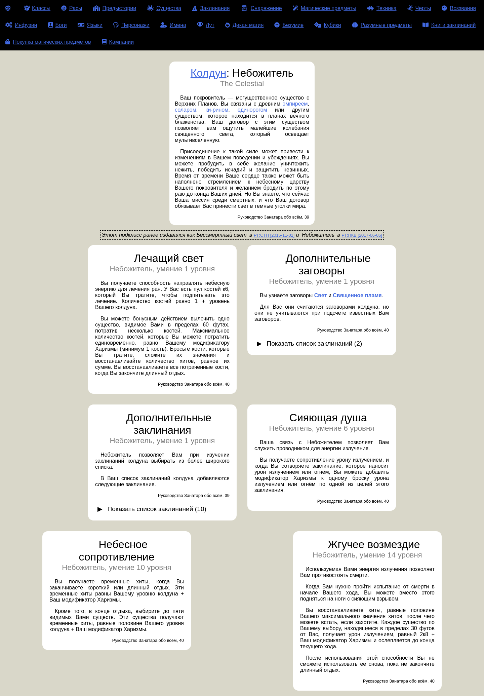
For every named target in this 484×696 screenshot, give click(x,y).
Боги (57, 25)
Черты (419, 8)
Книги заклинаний (449, 25)
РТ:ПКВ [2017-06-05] (361, 235)
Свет (320, 295)
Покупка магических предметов (48, 42)
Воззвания (459, 8)
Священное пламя (357, 295)
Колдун (209, 73)
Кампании (118, 42)
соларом (185, 110)
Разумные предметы (382, 25)
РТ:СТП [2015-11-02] (274, 235)
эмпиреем (295, 104)
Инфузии (21, 25)
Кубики (327, 25)
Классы (37, 8)
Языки (90, 25)
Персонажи (131, 25)
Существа (164, 8)
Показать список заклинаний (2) (314, 343)
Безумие (289, 25)
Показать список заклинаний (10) (156, 508)
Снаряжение (261, 8)
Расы (71, 8)
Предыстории (114, 8)
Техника (381, 8)
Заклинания (211, 8)
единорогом (252, 110)
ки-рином (216, 110)
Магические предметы (324, 8)
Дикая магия (244, 25)
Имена (173, 25)
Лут (205, 25)
